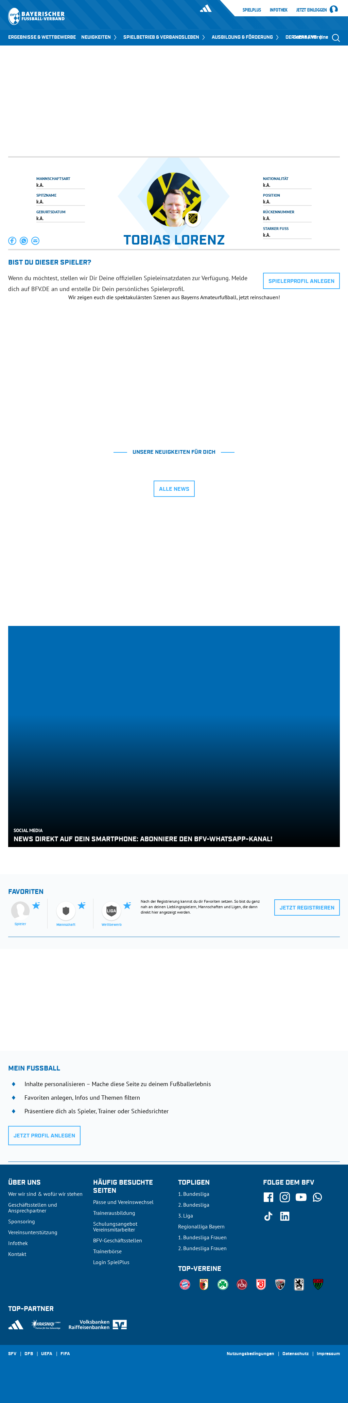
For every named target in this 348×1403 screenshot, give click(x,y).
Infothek (279, 10)
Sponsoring (21, 1221)
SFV (12, 1354)
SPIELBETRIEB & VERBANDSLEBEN (164, 37)
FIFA (65, 1354)
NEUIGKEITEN (99, 37)
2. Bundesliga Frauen (202, 1248)
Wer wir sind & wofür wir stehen (45, 1193)
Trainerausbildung (114, 1212)
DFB (28, 1354)
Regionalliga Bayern (201, 1226)
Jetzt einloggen (311, 10)
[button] (12, 240)
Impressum (328, 1354)
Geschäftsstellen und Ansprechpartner (32, 1207)
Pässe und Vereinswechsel (123, 1202)
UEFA (46, 1354)
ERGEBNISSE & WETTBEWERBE (42, 37)
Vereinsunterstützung (32, 1232)
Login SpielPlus (111, 1262)
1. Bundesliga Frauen (202, 1237)
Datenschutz (295, 1354)
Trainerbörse (107, 1251)
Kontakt (17, 1254)
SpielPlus (252, 10)
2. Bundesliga (193, 1204)
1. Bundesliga (193, 1193)
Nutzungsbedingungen (250, 1354)
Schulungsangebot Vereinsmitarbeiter (115, 1226)
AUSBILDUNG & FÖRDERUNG (246, 37)
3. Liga (185, 1215)
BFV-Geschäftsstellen (117, 1240)
